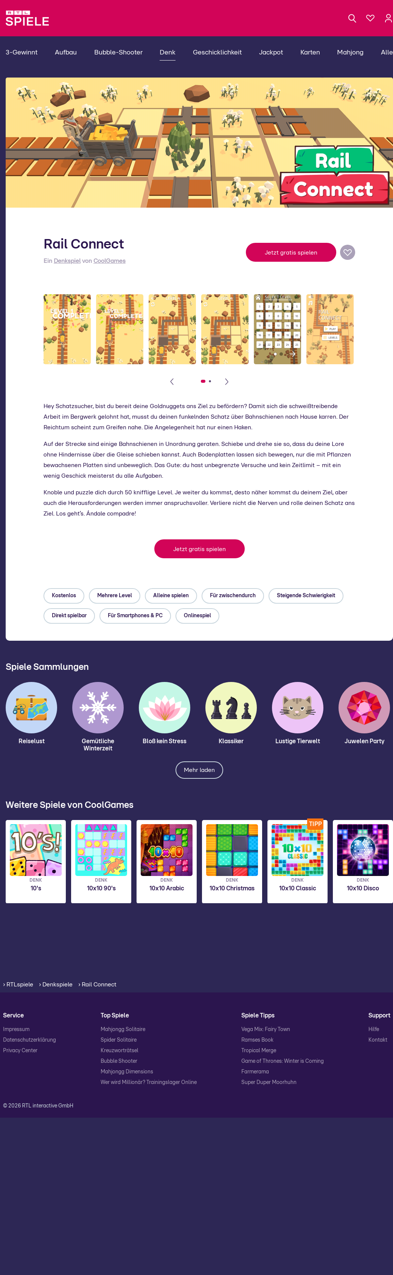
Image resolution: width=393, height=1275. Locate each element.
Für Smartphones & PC (135, 615)
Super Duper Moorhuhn (269, 1082)
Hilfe (373, 1029)
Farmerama (255, 1072)
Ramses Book (257, 1040)
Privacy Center (20, 1050)
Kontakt (377, 1040)
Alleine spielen (171, 595)
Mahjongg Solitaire (123, 1029)
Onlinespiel (197, 615)
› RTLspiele (18, 984)
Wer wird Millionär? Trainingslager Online (149, 1082)
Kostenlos (64, 595)
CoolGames (109, 261)
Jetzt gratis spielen (291, 253)
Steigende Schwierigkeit (306, 595)
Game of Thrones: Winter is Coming (282, 1061)
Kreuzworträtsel (119, 1050)
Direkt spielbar (69, 615)
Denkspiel (67, 261)
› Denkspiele (56, 984)
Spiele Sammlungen (47, 667)
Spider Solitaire (119, 1040)
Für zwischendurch (233, 595)
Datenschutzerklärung (29, 1040)
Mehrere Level (114, 595)
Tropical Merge (258, 1050)
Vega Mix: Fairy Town (265, 1029)
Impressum (16, 1029)
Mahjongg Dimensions (127, 1072)
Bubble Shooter (119, 1061)
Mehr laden (199, 770)
